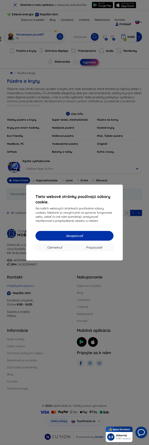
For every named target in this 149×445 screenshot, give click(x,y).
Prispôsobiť (94, 247)
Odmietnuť (54, 247)
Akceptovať (74, 236)
